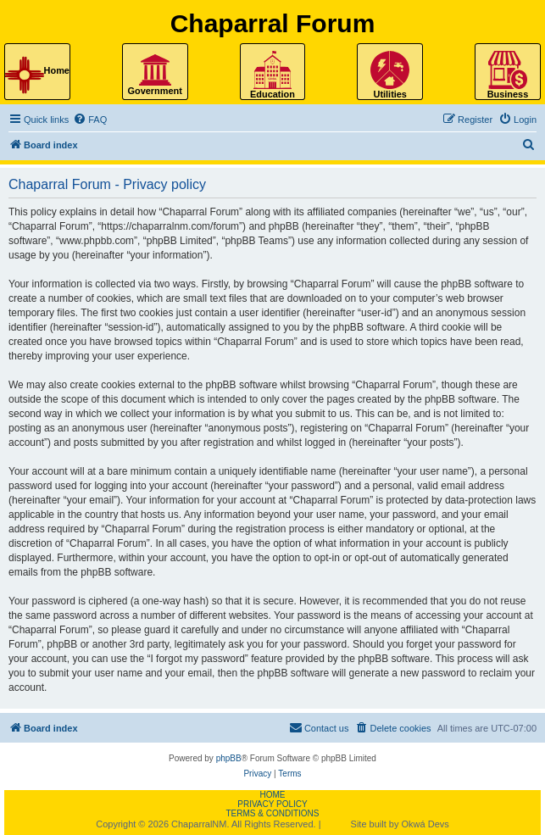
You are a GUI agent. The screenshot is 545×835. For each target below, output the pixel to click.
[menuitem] (90, 119)
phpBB (229, 758)
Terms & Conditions (272, 813)
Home (272, 794)
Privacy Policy (272, 804)
